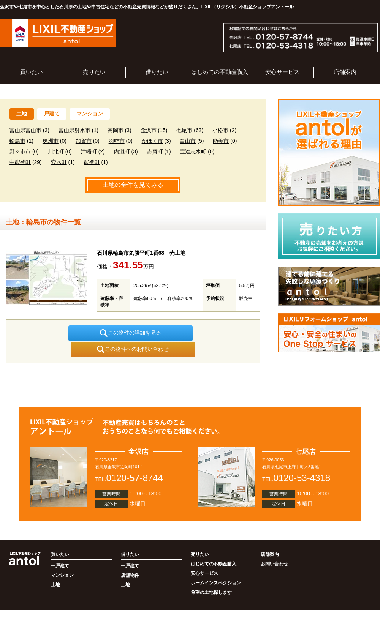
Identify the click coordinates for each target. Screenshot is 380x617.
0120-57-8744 (134, 461)
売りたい (94, 72)
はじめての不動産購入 (219, 72)
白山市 (188, 141)
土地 (21, 113)
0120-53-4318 (302, 461)
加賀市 (84, 141)
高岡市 (116, 130)
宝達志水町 (193, 151)
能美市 (221, 141)
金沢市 (149, 130)
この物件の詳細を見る (78, 333)
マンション (89, 113)
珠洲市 (51, 141)
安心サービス (282, 72)
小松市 (220, 130)
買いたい (31, 72)
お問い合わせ (274, 547)
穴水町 (59, 162)
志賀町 (155, 151)
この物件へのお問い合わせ (188, 333)
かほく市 (152, 141)
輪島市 (17, 141)
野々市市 (20, 151)
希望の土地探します (211, 576)
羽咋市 (117, 141)
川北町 (56, 151)
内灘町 (122, 151)
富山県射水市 (74, 130)
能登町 (92, 162)
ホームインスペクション (216, 566)
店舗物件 (130, 559)
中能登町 (20, 162)
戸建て (52, 113)
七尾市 (184, 130)
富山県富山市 (25, 130)
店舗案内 (345, 72)
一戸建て (60, 549)
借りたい (157, 72)
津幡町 (89, 151)
